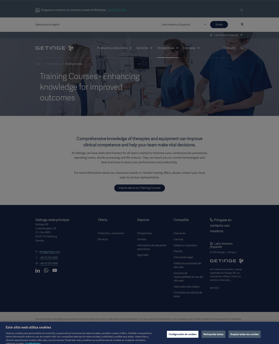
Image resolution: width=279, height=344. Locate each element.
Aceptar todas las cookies (244, 335)
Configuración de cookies (183, 335)
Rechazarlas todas (213, 335)
